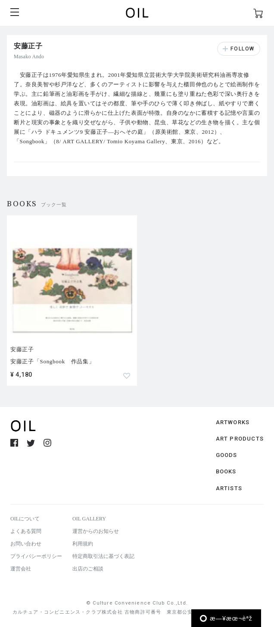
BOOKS (226, 471)
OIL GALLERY (89, 519)
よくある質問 (25, 531)
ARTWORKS (233, 422)
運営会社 (20, 569)
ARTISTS (229, 488)
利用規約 (82, 544)
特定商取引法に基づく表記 (103, 556)
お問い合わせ (25, 544)
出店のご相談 (87, 569)
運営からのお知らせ (95, 531)
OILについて (25, 519)
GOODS (226, 455)
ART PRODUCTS (240, 438)
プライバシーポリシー (36, 556)
